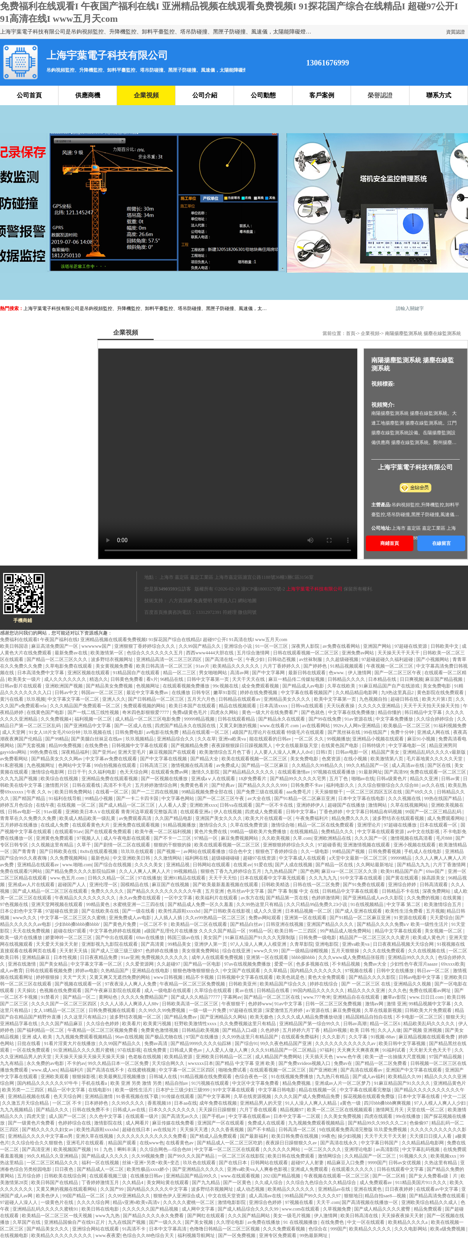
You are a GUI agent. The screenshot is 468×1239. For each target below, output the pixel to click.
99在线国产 (375, 732)
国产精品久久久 (53, 1109)
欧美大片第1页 (438, 699)
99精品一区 (260, 931)
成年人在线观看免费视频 (217, 957)
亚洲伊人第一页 (211, 944)
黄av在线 (244, 990)
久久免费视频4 (56, 719)
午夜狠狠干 (234, 1003)
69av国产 (435, 871)
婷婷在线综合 (324, 984)
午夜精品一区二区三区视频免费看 (103, 1030)
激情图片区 (57, 785)
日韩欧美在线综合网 (65, 1176)
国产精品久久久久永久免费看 (154, 1215)
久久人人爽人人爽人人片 (145, 871)
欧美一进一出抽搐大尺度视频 (396, 1056)
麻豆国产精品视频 (444, 679)
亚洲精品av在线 (334, 1189)
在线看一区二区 (112, 792)
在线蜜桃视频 (142, 1070)
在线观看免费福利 (300, 1037)
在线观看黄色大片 (91, 825)
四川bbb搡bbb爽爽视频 (388, 1103)
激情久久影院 (206, 772)
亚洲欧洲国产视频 (64, 686)
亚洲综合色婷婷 (266, 1202)
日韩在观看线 (86, 785)
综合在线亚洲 (237, 950)
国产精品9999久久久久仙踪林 (201, 1043)
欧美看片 (131, 1023)
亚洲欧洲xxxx (204, 805)
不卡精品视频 (346, 964)
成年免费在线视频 (218, 1103)
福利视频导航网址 (196, 1235)
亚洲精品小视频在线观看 (378, 739)
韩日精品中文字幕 (423, 712)
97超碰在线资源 (411, 646)
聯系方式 (438, 95)
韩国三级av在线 (184, 937)
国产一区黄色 (237, 1182)
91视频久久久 (414, 1156)
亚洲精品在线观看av (38, 864)
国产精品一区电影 (202, 964)
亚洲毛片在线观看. (86, 1143)
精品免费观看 (428, 1209)
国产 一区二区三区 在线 (366, 984)
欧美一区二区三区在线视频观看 (340, 1109)
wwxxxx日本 (200, 1063)
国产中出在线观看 (115, 937)
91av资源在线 (358, 719)
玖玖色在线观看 (200, 1162)
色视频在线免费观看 (61, 990)
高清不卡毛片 (118, 785)
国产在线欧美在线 (101, 911)
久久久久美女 (149, 864)
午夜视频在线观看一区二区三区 (337, 1176)
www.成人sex (44, 1070)
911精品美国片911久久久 (421, 1182)
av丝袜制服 (311, 659)
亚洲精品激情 (99, 1096)
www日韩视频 (169, 977)
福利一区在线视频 (101, 1162)
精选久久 (98, 679)
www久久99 (266, 950)
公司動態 (263, 95)
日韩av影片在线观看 (21, 686)
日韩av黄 (451, 778)
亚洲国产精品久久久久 (331, 924)
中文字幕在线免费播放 (352, 712)
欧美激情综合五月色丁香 (225, 752)
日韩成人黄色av (186, 1050)
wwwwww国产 (97, 646)
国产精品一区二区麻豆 (265, 765)
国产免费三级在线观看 (260, 792)
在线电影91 (100, 1090)
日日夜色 (64, 1169)
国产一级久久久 (166, 1222)
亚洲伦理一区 (104, 884)
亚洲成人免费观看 (310, 1169)
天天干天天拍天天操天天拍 (432, 706)
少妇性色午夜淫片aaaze (414, 964)
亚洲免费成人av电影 (130, 917)
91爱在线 (263, 864)
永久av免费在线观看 (140, 898)
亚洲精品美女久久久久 (288, 699)
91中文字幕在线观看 (361, 878)
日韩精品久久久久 (347, 679)
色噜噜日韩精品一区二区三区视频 (225, 1229)
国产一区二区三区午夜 (398, 672)
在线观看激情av (294, 772)
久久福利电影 (102, 772)
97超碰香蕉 (329, 845)
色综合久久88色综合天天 (148, 1235)
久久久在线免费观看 (384, 950)
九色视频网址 (41, 765)
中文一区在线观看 (366, 1222)
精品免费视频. (297, 1083)
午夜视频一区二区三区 (390, 666)
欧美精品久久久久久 (370, 1229)
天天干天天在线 (249, 679)
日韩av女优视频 (405, 1162)
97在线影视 (129, 1050)
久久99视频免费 (148, 1156)
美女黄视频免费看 (115, 666)
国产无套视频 (31, 745)
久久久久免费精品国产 (145, 997)
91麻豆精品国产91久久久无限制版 (260, 937)
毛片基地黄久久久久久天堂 (435, 758)
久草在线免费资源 (249, 825)
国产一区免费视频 (237, 1235)
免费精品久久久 (338, 831)
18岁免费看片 (253, 778)
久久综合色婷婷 (103, 1023)
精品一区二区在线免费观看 (326, 825)
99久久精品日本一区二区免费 (119, 1063)
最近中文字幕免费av (147, 692)
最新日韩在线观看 (307, 672)
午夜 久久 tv (39, 792)
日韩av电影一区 (352, 752)
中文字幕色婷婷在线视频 (115, 931)
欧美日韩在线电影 (101, 1209)
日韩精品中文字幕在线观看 (350, 891)
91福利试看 (394, 1050)
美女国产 (213, 937)
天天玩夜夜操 (341, 706)
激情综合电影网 (48, 772)
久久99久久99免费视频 (162, 1010)
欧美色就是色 (291, 977)
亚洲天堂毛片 (132, 752)
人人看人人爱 (173, 805)
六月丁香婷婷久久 (282, 666)
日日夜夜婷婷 (399, 1189)
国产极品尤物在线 (164, 1037)
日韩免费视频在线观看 (112, 1010)
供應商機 (87, 95)
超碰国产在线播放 (347, 805)
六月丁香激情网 (450, 864)
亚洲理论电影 (359, 1149)
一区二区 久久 (309, 739)
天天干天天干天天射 (386, 1136)
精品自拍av (177, 1083)
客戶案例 (321, 95)
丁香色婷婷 (331, 811)
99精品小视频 (99, 798)
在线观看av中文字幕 (437, 1189)
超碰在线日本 (136, 1129)
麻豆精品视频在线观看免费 (427, 1037)
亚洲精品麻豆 (36, 957)
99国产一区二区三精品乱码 (434, 811)
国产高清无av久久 (180, 1116)
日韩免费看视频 (385, 851)
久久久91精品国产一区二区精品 (284, 1050)
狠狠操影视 (84, 1076)
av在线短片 (165, 1129)
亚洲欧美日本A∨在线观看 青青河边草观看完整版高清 (122, 811)
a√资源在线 (318, 1010)
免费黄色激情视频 (160, 1030)
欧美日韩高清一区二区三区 (164, 666)
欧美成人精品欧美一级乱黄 (88, 818)
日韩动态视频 (282, 659)
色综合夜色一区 (252, 1076)
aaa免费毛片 (299, 792)
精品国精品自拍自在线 (370, 1017)
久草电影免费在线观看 (69, 666)
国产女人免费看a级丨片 (434, 1176)
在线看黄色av (180, 1143)
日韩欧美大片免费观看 (429, 1010)
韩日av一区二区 (433, 970)
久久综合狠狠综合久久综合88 (389, 785)
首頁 (350, 333)
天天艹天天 (75, 977)
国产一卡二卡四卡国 (138, 798)
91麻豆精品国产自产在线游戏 (390, 686)
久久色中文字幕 (106, 1116)
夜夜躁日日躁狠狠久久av (292, 1143)
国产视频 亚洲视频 (423, 1030)
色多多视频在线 (313, 964)
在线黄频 (453, 898)
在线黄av (242, 864)
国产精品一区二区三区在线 (272, 997)
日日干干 (76, 772)
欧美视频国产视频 (72, 1149)
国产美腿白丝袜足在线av (97, 739)
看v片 (152, 679)
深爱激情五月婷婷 (284, 1010)
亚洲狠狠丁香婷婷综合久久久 (145, 646)
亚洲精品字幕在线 (19, 1023)
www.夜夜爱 (108, 1235)
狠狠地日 (353, 1195)
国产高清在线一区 (224, 659)
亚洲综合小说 (238, 646)
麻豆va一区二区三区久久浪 (349, 871)
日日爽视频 (411, 679)
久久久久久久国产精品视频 (150, 1209)
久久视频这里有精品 (52, 845)
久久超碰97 (169, 964)
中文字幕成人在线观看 (303, 858)
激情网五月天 (390, 1109)
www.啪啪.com (77, 864)
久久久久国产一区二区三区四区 (64, 1003)
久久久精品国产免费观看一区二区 (85, 706)
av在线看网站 (316, 725)
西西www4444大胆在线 (210, 653)
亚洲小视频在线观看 (415, 845)
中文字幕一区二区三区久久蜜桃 (73, 917)
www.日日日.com (427, 997)
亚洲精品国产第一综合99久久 (310, 1023)
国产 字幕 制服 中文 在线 (294, 891)
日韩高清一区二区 (297, 1129)
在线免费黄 (155, 1050)
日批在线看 (29, 1043)
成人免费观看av (376, 1182)
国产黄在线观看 (403, 878)
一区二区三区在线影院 (242, 1156)
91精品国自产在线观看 (137, 672)
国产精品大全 (205, 758)
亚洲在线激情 (22, 964)
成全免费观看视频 (260, 686)
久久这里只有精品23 (85, 1017)
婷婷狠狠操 (48, 977)
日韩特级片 (374, 745)
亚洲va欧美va (232, 739)
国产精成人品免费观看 (214, 1136)
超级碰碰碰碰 (226, 858)
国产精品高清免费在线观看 (437, 1195)
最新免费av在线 (71, 653)
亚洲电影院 (327, 944)
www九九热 (108, 1215)
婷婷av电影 (86, 970)
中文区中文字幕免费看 (256, 1083)
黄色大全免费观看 (327, 977)
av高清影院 (388, 1149)
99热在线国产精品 (443, 798)
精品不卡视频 (200, 977)
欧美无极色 (262, 1017)
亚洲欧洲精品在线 (333, 838)
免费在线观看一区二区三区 (438, 772)
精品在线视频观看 (238, 706)
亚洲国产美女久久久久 (219, 818)
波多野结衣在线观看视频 (398, 818)
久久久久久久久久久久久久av (346, 1043)
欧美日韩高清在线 (359, 1215)
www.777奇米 (317, 997)
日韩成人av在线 (129, 1109)
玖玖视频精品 (140, 739)
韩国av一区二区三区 (102, 692)
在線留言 (441, 543)
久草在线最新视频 (383, 1010)
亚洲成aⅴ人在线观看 (213, 778)
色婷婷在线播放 (162, 950)
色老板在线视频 (145, 1056)
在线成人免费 (55, 825)
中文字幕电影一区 (407, 745)
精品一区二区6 (385, 1023)
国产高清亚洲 (36, 1149)
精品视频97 (292, 1109)
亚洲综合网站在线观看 (96, 1229)
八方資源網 (180, 600)
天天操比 (27, 990)
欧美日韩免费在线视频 (295, 1136)
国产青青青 (24, 851)
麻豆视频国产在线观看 (173, 752)
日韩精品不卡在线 (401, 891)
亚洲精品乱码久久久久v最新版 (434, 752)
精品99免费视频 (66, 745)
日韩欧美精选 (276, 884)
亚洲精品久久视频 (413, 984)
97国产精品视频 (446, 1056)
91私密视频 (12, 765)
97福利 (327, 1050)
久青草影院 (301, 944)
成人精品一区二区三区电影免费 (148, 719)
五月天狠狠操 (345, 950)
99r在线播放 (408, 1116)
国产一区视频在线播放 (165, 778)
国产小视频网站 (433, 659)
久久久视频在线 (405, 798)
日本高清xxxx (274, 706)
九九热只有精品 (333, 1076)
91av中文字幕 (288, 1003)
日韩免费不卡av (307, 785)
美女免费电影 (437, 686)
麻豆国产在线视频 (171, 884)
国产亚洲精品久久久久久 (198, 1169)
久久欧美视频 (276, 838)
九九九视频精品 (17, 1109)
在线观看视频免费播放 (187, 686)
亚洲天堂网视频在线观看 (57, 904)
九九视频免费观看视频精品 (84, 1037)
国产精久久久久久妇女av (48, 1129)
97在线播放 (149, 878)
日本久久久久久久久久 (173, 1109)
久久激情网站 (168, 858)
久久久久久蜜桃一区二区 (189, 1202)
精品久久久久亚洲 (366, 990)
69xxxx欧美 (452, 964)
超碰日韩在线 (405, 699)
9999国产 (377, 1162)
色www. (337, 672)
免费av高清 (156, 1043)
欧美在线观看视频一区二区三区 (255, 758)
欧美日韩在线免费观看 (292, 1156)
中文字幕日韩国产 (380, 1143)
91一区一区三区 (272, 646)
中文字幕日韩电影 (277, 1090)
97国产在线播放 (203, 1037)
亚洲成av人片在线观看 (31, 884)
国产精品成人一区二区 (101, 1169)
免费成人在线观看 (267, 1123)
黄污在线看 (12, 699)
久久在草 (206, 739)
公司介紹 (204, 95)
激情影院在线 (108, 1123)
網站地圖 (247, 600)
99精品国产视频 (349, 851)
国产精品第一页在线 (287, 898)
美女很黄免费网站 (201, 950)
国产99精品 (57, 739)
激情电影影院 (232, 1202)
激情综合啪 (283, 825)
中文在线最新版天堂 (297, 745)
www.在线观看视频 (241, 1176)
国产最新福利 (254, 1136)
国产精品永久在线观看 (282, 719)
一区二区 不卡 (67, 1103)
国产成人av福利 (369, 1076)
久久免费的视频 (424, 898)
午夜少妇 (256, 659)
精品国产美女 (386, 752)
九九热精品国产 (281, 871)
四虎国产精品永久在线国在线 (186, 725)
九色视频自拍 (373, 699)
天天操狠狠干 (329, 792)
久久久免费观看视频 (284, 1229)
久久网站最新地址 (375, 864)
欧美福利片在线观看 (217, 898)
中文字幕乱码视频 (421, 1149)
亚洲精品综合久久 (176, 739)
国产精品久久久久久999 (263, 785)
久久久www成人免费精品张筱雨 (352, 957)
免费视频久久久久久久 (165, 957)
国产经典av (223, 785)
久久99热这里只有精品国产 (250, 1037)
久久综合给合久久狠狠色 (37, 1143)
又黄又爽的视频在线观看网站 (67, 1189)
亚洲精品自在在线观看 (357, 997)
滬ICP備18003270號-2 (263, 589)
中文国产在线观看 (242, 970)
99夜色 (328, 1136)
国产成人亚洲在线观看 (359, 911)
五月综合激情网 (254, 653)
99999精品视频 (200, 719)
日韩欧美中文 (445, 646)
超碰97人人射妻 (308, 1162)
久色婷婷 (270, 1030)
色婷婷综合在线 (75, 1123)
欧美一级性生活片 (134, 1090)
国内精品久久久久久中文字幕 (158, 1189)
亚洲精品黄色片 (449, 1083)
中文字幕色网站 (178, 798)
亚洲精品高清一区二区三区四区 (169, 659)
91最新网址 (370, 772)
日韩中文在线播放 (395, 970)
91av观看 (53, 811)
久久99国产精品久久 (200, 646)
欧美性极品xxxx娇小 (148, 1169)
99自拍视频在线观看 (115, 765)
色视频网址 (148, 686)
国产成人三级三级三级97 (117, 950)
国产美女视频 (199, 1222)
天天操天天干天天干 (399, 653)
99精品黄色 (98, 904)
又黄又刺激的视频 (238, 725)
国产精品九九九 (414, 864)
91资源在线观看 (411, 917)
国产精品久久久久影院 (373, 977)
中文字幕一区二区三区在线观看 (227, 1149)
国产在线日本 (233, 1162)
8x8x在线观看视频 (99, 851)
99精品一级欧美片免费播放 (258, 831)
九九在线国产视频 (127, 1222)
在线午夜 (45, 805)
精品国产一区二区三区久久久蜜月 (375, 937)
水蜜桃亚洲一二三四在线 (139, 904)
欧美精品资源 (178, 1056)
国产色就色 (313, 712)
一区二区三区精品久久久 (53, 1162)
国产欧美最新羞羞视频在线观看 (226, 884)
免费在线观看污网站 (21, 871)
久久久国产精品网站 (249, 1215)
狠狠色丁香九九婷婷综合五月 (231, 871)
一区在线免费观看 (31, 1050)
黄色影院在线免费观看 (441, 692)
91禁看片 (50, 997)
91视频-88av (383, 1037)
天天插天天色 (319, 1056)
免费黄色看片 (194, 785)
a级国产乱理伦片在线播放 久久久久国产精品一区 (195, 931)
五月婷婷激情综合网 (156, 785)
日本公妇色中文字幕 (21, 911)
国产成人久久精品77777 (196, 997)
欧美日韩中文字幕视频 (403, 1043)
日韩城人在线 (163, 1076)
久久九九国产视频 (19, 778)
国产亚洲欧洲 (323, 1070)
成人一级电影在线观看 (168, 990)
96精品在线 (172, 679)
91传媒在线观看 (178, 1096)
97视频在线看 (359, 970)
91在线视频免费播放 (292, 1076)
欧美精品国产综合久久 (284, 984)
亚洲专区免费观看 (278, 1235)
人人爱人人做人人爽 (227, 1050)
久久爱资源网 (140, 964)
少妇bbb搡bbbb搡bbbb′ (78, 924)
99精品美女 (180, 944)
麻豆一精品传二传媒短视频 (297, 679)
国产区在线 (439, 765)
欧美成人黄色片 (430, 937)
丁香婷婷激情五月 (101, 1182)
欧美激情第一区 (107, 653)
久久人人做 (389, 1030)
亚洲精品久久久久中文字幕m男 (40, 1136)
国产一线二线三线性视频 (93, 712)
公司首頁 (29, 95)
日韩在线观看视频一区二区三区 (306, 653)
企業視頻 (146, 95)
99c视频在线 (226, 686)
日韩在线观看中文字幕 (401, 1169)
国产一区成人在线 (133, 725)
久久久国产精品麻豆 (62, 1023)
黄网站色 (109, 997)
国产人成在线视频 (294, 864)
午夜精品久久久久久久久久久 (86, 898)
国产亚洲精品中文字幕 (88, 725)
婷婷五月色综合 (17, 805)
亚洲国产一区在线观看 (221, 1123)
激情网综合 (330, 1156)
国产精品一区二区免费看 (381, 1063)
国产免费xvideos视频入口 (305, 1063)
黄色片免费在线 (211, 831)
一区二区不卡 (153, 924)
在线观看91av (68, 831)
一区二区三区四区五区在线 (374, 792)
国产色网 (309, 871)
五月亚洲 (215, 891)
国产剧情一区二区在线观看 (122, 845)
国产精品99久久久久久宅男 (298, 778)
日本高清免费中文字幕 (41, 672)
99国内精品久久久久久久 (319, 990)
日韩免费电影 (129, 732)
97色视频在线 (14, 904)
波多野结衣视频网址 (112, 659)
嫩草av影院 (395, 997)
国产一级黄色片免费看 (32, 1123)
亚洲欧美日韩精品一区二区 (224, 1056)
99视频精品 (186, 871)
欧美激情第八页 (387, 758)
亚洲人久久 (114, 699)
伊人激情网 (360, 672)
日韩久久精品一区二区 (112, 878)
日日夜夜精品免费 (99, 957)
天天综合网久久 (169, 1063)
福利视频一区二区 (93, 719)
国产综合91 (246, 1043)
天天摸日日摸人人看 (431, 1136)
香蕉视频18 (159, 1103)
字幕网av (232, 997)
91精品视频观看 (347, 666)
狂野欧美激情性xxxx (196, 1023)
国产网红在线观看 (206, 1215)
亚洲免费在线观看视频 (137, 825)
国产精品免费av (181, 1017)
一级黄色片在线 (57, 1202)
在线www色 (152, 1143)
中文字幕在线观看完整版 (366, 1090)
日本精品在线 (382, 679)
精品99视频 (335, 1030)
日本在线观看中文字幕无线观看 (273, 878)
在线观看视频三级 (108, 1176)
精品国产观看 (122, 1143)
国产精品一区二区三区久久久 (58, 659)
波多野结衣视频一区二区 (136, 1017)
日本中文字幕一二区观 (297, 1116)
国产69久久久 (419, 792)
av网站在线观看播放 (204, 851)
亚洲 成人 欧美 (37, 1037)
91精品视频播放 (180, 825)
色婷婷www (260, 1003)
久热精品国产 (115, 970)
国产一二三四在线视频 (155, 792)
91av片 (203, 666)
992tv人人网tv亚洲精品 (357, 725)
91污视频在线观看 (210, 1083)
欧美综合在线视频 (60, 778)
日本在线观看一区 (439, 825)
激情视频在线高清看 (192, 765)
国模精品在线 (135, 884)
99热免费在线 (44, 752)
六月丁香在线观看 (258, 1109)
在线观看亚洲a (195, 811)
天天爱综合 (441, 917)
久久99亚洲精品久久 (129, 1195)
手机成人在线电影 (423, 851)
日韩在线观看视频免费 (49, 970)
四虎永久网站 (224, 712)
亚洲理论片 (369, 825)
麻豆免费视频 (347, 1010)
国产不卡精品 (262, 1129)
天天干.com (328, 1202)
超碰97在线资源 (260, 858)
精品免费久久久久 (351, 818)
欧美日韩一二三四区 (296, 931)
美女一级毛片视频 (292, 1215)
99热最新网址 (314, 1235)
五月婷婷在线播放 (19, 825)
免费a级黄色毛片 (190, 712)
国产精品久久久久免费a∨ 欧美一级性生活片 (403, 924)
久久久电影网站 (411, 1229)
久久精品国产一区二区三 (370, 1156)
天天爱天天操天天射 (57, 944)
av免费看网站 (14, 758)
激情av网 (375, 1003)
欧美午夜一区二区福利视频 (163, 831)
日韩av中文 (67, 692)
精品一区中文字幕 (67, 1090)
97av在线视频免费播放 (248, 964)
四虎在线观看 (379, 1116)
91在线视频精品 (368, 904)
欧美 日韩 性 (363, 1030)
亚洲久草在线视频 (95, 1136)
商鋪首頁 (389, 543)
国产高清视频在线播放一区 (370, 1202)
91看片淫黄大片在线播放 (70, 1043)
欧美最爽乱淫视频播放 (123, 1076)
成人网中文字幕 (199, 1209)
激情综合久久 (213, 825)
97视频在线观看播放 (334, 772)
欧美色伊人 (48, 1195)
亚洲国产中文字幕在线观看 (414, 1070)
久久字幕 (359, 1037)
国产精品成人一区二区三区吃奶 (230, 1143)
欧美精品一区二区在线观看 (199, 924)
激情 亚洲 (396, 1003)
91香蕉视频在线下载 (138, 1096)
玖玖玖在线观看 (138, 851)
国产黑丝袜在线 (345, 732)
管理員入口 (225, 600)
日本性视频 (65, 957)
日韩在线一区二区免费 (317, 884)
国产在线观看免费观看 (109, 831)
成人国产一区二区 (68, 1116)
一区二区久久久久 (323, 1149)
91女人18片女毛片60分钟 (55, 732)
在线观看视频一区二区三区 (278, 1070)
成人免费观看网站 (446, 818)
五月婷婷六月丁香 (301, 1030)
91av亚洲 (130, 957)
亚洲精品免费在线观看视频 (110, 778)
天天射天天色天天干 (430, 1050)
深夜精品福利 (75, 752)
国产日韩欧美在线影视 (228, 911)
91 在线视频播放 (301, 1222)
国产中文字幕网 (269, 672)
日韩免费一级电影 (318, 937)
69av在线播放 (150, 937)
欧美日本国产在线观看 (193, 706)
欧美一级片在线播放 (21, 937)
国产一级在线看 (139, 911)
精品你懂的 (390, 712)
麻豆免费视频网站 (240, 838)
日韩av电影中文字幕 (420, 977)
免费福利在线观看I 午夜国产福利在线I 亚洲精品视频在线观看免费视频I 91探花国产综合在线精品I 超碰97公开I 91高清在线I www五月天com (143, 639)
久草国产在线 (27, 1222)
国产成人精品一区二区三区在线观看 (50, 891)
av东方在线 (252, 898)
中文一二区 (454, 1096)
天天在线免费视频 (31, 931)
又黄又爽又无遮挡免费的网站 (120, 977)
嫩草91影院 (225, 692)
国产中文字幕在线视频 (164, 758)
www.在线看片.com (280, 725)
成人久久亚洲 (268, 911)
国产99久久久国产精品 (192, 1156)
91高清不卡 (134, 1229)
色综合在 (318, 1229)
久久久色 (397, 990)
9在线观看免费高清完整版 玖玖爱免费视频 (363, 1129)
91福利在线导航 (66, 798)
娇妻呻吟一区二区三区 (69, 937)
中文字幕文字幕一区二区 (74, 699)
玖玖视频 (36, 699)
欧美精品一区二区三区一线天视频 (57, 1215)
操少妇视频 (350, 1136)
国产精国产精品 (29, 798)
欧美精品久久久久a (408, 1222)
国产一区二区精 (389, 1176)
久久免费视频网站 (69, 858)
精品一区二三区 (180, 672)
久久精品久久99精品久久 (318, 765)
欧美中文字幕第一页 (335, 699)
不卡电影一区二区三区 (420, 1017)
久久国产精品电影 (174, 818)
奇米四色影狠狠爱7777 (146, 712)
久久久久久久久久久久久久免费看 (152, 1136)
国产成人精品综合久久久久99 (249, 1209)
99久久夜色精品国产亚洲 (286, 1043)
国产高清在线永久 (339, 1143)
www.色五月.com (67, 878)
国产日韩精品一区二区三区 (156, 699)
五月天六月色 (201, 699)
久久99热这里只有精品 (260, 904)
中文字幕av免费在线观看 (111, 758)
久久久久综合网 (94, 1202)
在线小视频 (356, 758)
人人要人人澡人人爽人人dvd (284, 752)
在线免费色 (97, 745)
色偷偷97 (419, 1123)
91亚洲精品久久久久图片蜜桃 (84, 1050)
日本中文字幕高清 (168, 1229)
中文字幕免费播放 (395, 719)
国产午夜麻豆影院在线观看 (113, 990)
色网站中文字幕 (75, 765)
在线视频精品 (304, 831)
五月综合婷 (29, 1176)
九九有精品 (12, 1063)
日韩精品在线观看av (239, 699)
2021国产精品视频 (282, 1176)
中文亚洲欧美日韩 (132, 858)
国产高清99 (396, 772)
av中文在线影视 (424, 831)
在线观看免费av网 (170, 772)
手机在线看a (95, 1083)
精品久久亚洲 (424, 778)
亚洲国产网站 (377, 646)
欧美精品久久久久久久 (237, 666)
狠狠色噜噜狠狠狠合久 (197, 970)
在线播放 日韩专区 (191, 692)
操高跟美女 (434, 878)
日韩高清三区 (154, 765)
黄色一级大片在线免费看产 (270, 712)
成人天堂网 (14, 732)
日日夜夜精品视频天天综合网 (404, 944)
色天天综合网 (134, 772)
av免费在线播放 (264, 1222)
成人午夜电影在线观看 (127, 838)
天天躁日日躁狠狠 (218, 1109)
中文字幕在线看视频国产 (307, 692)
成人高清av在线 (408, 765)
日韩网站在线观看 (212, 864)
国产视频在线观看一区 (79, 984)
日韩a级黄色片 (392, 778)
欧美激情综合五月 (443, 904)
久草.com (302, 838)
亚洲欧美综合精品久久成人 (430, 1202)
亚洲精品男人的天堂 (261, 1103)
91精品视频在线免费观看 (206, 1076)
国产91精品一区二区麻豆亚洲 (305, 798)
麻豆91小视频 (421, 739)
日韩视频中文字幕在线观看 (140, 745)
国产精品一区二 (80, 997)
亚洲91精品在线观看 (185, 878)
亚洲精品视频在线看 (29, 1096)
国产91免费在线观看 (364, 884)
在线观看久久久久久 (353, 1169)
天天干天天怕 (223, 878)
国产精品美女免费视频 (110, 686)
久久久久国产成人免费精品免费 (307, 1096)
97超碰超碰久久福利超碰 (388, 659)
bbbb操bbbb (304, 957)
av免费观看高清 (135, 818)
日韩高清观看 (434, 884)
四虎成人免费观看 (264, 811)
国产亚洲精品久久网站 (224, 1017)
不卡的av (76, 1063)
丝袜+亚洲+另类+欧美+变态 (151, 1162)
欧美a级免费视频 (448, 1229)
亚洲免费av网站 (358, 653)
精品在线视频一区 (318, 1090)
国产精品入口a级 (240, 1030)
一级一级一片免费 (208, 1010)
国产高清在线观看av (361, 1070)
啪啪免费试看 (233, 1070)
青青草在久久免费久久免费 (28, 818)
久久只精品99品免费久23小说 (317, 904)
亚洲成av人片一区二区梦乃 (343, 1083)
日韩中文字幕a (301, 811)
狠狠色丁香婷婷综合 (277, 851)
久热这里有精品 (441, 1162)
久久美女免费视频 (343, 1116)
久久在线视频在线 (427, 950)
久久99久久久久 (128, 1103)
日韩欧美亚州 (243, 984)
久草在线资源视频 (253, 1096)
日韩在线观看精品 (237, 719)
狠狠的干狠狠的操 (173, 845)
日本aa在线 (185, 1103)
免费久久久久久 (108, 891)
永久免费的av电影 (46, 1063)
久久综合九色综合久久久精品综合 (321, 1182)
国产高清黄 (153, 944)
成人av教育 (11, 970)
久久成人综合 (269, 1182)
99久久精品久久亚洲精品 (53, 1156)
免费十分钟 (402, 732)
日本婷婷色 (97, 1103)
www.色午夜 (350, 1056)
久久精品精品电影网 (357, 692)
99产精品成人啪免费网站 (346, 931)
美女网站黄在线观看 (168, 1182)
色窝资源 (332, 758)
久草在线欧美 (341, 686)
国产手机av (214, 1116)
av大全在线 (260, 798)
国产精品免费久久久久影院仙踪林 (81, 871)
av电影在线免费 (163, 732)
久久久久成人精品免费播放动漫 (310, 1017)
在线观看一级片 (143, 1116)
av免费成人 (227, 765)
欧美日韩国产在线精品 (55, 1182)
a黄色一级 (351, 1103)
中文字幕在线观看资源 (381, 831)
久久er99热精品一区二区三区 (215, 917)
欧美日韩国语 (14, 646)
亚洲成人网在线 (434, 732)
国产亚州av (103, 752)
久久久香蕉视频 (228, 1129)
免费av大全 (375, 964)
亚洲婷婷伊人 (311, 805)
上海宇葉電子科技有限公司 (314, 589)
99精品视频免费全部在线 (207, 792)
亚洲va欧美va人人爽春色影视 (258, 1169)
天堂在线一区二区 (426, 1109)
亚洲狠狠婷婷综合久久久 (289, 845)
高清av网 (240, 672)
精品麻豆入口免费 (346, 1162)
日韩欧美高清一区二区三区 (190, 1003)
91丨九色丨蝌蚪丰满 (115, 1149)
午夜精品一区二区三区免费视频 (193, 984)
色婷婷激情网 (326, 898)
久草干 (84, 845)
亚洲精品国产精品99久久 (192, 1176)
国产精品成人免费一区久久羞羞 (201, 904)
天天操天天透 (194, 1129)
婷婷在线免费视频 (259, 692)
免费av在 (343, 1063)
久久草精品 (276, 970)
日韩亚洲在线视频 (285, 924)
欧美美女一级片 (25, 679)
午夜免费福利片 (313, 818)
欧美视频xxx (444, 1156)
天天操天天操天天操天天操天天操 (90, 1056)
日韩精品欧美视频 (201, 1030)
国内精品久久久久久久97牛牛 (48, 1083)
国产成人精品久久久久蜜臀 (382, 1209)
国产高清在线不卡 (106, 1070)
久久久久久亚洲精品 (379, 706)
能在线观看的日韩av (270, 739)
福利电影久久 (340, 785)
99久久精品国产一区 (368, 765)
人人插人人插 (168, 917)
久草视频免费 (337, 1209)
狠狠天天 (455, 1017)
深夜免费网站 (437, 891)
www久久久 (25, 917)
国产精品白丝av (247, 924)
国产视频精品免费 (190, 745)
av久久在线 (434, 785)
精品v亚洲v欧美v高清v (137, 1202)
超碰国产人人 (72, 884)
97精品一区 (206, 838)
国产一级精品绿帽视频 (305, 950)
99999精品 (401, 858)
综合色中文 (241, 851)
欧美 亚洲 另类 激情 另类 (136, 1083)
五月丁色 (339, 778)
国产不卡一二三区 (173, 838)
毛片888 (445, 838)
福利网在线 (197, 858)
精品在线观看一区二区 (206, 732)
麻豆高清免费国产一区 (55, 646)
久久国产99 (112, 1189)
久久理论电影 (230, 1222)
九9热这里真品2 (398, 692)
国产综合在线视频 (113, 864)
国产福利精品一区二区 (41, 1030)
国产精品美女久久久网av (57, 758)
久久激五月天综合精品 (26, 1103)
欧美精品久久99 (405, 1076)
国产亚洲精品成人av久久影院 (373, 898)
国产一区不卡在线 (274, 805)
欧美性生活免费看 (404, 911)
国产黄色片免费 (120, 924)
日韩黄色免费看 (127, 679)
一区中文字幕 (178, 898)
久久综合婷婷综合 (435, 719)
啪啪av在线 (362, 778)
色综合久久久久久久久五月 (155, 653)
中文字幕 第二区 (404, 904)
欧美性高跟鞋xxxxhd (180, 911)
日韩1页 (324, 752)
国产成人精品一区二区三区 (127, 805)
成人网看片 (138, 1123)
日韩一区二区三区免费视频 (334, 1003)
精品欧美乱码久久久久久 (429, 1023)
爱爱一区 (284, 964)
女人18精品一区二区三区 (60, 1010)
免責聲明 (202, 600)
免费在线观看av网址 (430, 990)
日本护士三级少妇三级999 (183, 1090)
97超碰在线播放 (401, 825)
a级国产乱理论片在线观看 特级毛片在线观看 (278, 732)
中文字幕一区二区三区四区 (187, 1070)
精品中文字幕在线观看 (399, 931)
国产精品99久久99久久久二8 (378, 1123)
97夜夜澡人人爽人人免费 (131, 984)
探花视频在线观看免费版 (369, 1096)
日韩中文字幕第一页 (208, 679)
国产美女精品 (54, 964)
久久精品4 (133, 1182)
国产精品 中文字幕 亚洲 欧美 (245, 1063)
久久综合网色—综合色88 (166, 1149)
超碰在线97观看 (70, 931)
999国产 (338, 1229)
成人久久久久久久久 (65, 679)
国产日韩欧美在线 (58, 851)
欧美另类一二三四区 (23, 1090)
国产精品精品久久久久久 (249, 772)
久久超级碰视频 (343, 659)
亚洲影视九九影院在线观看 (110, 944)
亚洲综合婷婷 (402, 884)
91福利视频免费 (450, 725)
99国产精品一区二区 (84, 1195)
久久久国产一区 (371, 838)
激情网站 (378, 805)
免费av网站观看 (265, 917)
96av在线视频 (129, 1037)
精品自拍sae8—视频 (386, 1195)
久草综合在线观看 (213, 990)
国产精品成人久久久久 (105, 1156)
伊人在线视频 (228, 811)
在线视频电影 (14, 1235)
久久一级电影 (315, 851)
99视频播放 (338, 739)
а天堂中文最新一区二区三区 (358, 858)
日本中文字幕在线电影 (362, 798)
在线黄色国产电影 (46, 712)
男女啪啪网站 (213, 672)
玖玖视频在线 (98, 732)
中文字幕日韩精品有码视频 (374, 811)
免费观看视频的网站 (145, 706)
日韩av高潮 (355, 1023)
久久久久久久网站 (282, 1149)
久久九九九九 (323, 878)
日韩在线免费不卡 (91, 1109)
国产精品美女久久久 (48, 1229)
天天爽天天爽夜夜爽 (358, 1050)
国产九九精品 (206, 1182)
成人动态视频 (251, 1189)
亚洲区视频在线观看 (89, 672)
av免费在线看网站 (342, 646)
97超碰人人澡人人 (19, 1202)
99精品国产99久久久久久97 (313, 1195)
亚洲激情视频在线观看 (367, 845)
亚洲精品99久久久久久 (412, 957)
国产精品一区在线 (335, 864)
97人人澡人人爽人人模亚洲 (258, 944)
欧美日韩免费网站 (74, 792)
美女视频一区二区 (444, 931)
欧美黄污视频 (157, 1023)
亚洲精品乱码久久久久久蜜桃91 (45, 1209)
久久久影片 (334, 1037)
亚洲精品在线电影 (151, 970)
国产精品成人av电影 (303, 686)
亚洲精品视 (178, 864)
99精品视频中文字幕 (430, 1003)
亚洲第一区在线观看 (306, 917)
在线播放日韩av (147, 1176)
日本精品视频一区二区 (309, 911)
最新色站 (101, 858)
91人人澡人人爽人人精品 (311, 1103)
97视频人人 (89, 838)
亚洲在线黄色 (368, 1189)
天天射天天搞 (74, 950)
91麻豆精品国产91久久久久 (402, 1083)
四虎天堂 (36, 1116)
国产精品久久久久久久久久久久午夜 (165, 891)
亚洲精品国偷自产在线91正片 (75, 1222)
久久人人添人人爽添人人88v (130, 1003)
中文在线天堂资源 (227, 1195)
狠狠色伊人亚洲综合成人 (179, 1195)
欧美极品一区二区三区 (407, 725)
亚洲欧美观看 (55, 1076)
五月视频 (435, 911)
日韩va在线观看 (307, 706)
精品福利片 (72, 1070)
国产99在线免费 (325, 719)
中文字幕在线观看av (250, 1116)
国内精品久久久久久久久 (316, 970)
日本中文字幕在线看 (419, 1096)
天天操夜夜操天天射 (403, 1215)
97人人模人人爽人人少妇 (440, 1103)
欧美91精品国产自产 (402, 871)
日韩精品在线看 (274, 990)
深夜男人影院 (306, 646)
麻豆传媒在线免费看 (173, 1123)
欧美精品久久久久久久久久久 (62, 1235)
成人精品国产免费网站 (279, 1056)
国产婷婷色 (315, 666)
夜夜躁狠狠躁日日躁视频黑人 (242, 745)
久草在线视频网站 (409, 805)
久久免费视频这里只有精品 (248, 1023)
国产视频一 (169, 851)
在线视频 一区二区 (77, 805)
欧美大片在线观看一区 (269, 818)
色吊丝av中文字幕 (246, 891)
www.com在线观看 (301, 1209)
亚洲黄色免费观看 (55, 838)
